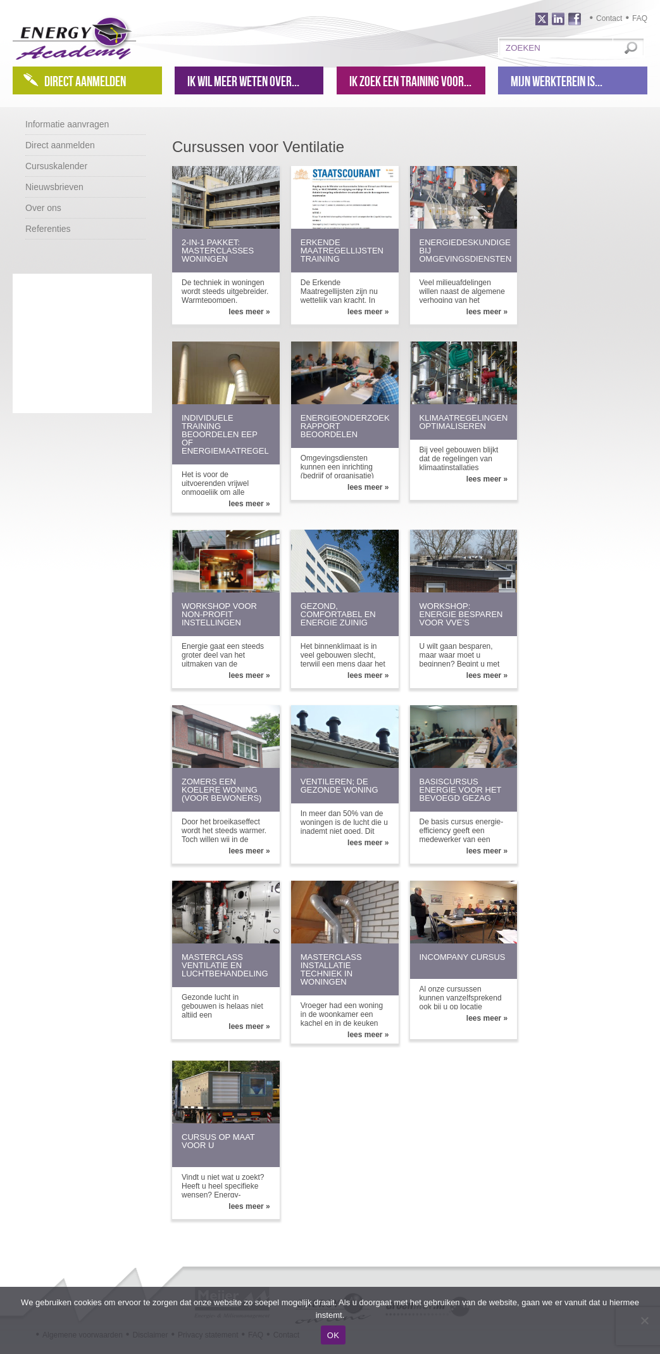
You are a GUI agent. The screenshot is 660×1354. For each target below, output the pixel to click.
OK (333, 1335)
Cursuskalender (56, 166)
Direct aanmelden (85, 81)
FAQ (639, 18)
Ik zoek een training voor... (410, 81)
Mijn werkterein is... (556, 81)
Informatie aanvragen (67, 124)
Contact (609, 18)
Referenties (48, 229)
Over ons (43, 208)
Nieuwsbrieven (54, 187)
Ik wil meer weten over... (243, 81)
